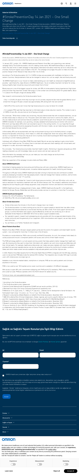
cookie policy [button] (52, 454)
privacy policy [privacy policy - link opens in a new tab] (6, 452)
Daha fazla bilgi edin (10, 38)
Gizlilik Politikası (43, 342)
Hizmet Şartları (55, 342)
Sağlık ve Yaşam (7, 422)
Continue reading (26, 33)
